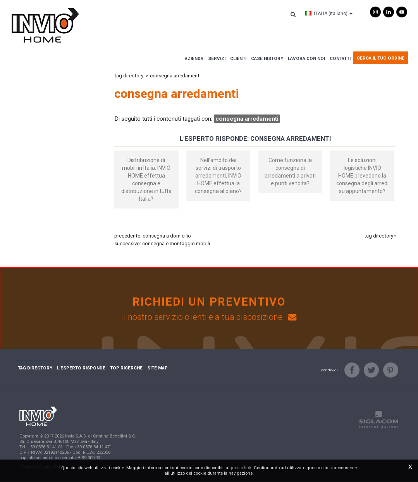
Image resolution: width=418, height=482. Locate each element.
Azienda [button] (194, 58)
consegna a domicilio (167, 236)
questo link (240, 467)
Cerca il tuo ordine (380, 58)
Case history (267, 58)
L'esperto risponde (81, 368)
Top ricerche (126, 368)
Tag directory (128, 76)
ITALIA (329, 13)
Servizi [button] (216, 58)
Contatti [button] (340, 58)
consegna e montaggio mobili (176, 243)
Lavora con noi (306, 58)
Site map (157, 368)
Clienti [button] (238, 58)
